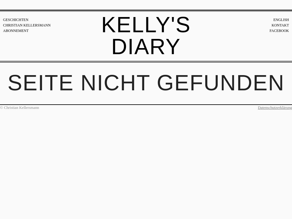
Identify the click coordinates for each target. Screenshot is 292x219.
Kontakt (280, 25)
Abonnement (16, 31)
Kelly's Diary (146, 35)
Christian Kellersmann (26, 25)
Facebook (279, 31)
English (281, 20)
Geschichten (15, 20)
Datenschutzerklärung (275, 108)
